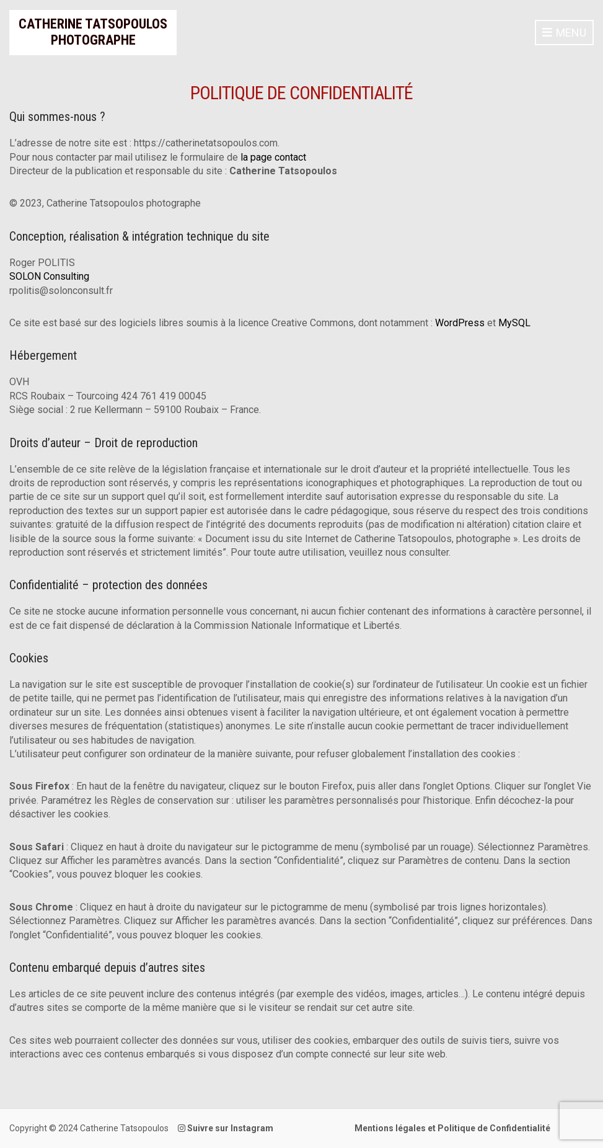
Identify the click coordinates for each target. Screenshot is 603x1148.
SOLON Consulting (49, 276)
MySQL (514, 323)
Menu (564, 33)
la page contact (273, 157)
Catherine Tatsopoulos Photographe (93, 32)
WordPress (460, 323)
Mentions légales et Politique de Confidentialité (452, 1128)
